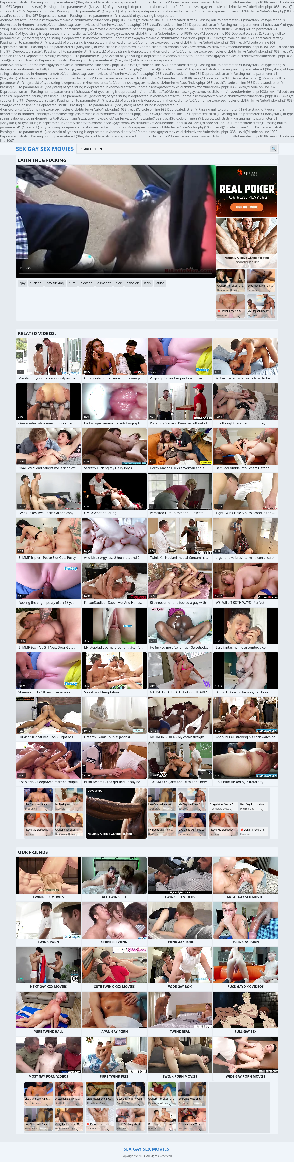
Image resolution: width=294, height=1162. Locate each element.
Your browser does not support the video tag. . (116, 221)
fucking (35, 283)
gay (23, 283)
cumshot (104, 283)
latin (147, 283)
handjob (132, 283)
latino (160, 283)
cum (72, 283)
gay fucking (55, 283)
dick (118, 283)
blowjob (86, 283)
